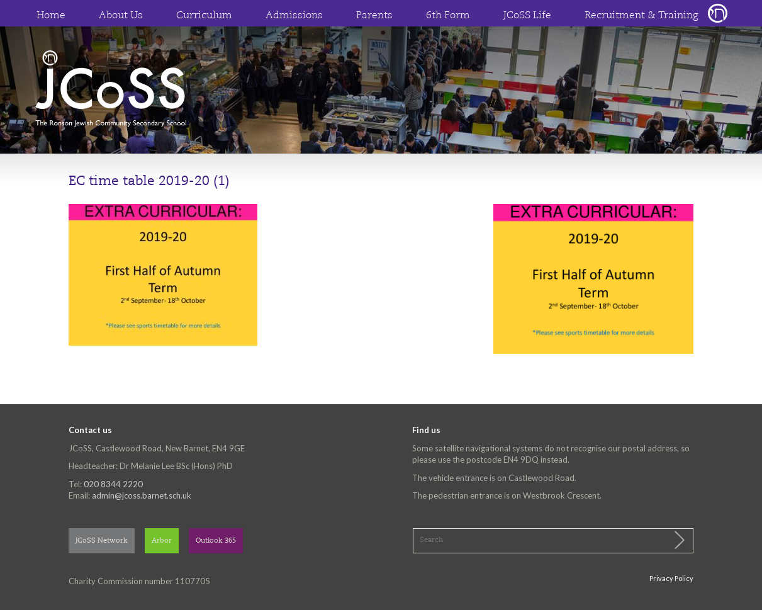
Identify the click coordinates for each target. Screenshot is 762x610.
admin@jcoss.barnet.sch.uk (141, 495)
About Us (121, 16)
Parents (374, 16)
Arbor (162, 541)
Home (50, 16)
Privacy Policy (671, 578)
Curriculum (204, 16)
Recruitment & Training (641, 16)
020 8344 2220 (113, 484)
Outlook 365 (216, 541)
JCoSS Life (527, 16)
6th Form (448, 16)
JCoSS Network (102, 541)
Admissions (294, 16)
